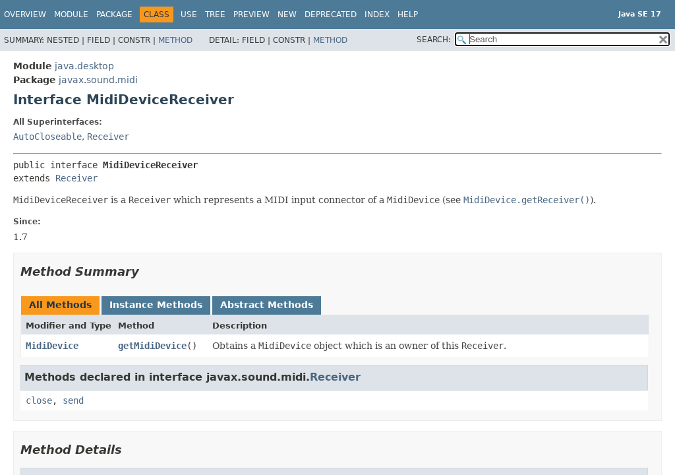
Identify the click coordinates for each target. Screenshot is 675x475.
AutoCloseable (47, 136)
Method (175, 40)
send (73, 400)
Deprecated (331, 14)
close (39, 400)
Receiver (108, 136)
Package (114, 14)
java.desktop (84, 66)
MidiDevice (52, 345)
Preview (251, 14)
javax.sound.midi (98, 80)
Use (189, 14)
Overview (25, 14)
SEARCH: (434, 39)
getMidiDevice (152, 345)
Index (377, 14)
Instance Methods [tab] (155, 305)
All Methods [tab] (60, 305)
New (287, 14)
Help (407, 14)
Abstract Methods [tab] (266, 305)
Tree (215, 14)
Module (71, 14)
